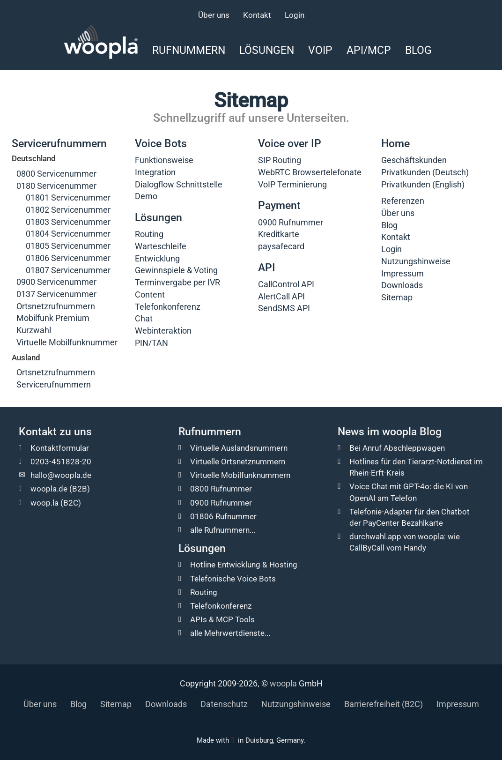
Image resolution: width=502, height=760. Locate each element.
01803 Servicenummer (68, 222)
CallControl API (286, 284)
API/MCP (369, 50)
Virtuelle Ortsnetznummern (237, 461)
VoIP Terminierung (292, 184)
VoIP (320, 50)
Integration (155, 172)
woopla (283, 683)
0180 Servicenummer (56, 186)
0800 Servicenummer (56, 174)
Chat (144, 318)
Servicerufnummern (59, 143)
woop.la (44, 502)
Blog (418, 50)
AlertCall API (281, 296)
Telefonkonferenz (167, 307)
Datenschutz (224, 704)
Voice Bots (161, 143)
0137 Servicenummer (56, 294)
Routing (149, 234)
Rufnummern (188, 50)
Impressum (402, 273)
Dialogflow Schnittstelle (178, 184)
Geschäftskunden (414, 160)
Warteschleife (160, 246)
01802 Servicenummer (68, 210)
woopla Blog (412, 431)
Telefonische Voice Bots (233, 578)
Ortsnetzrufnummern (55, 306)
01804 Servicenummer (68, 233)
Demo (146, 196)
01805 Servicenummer (68, 246)
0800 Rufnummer (221, 488)
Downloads (402, 285)
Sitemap (397, 297)
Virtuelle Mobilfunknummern (240, 475)
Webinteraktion (163, 330)
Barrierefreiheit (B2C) (383, 704)
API (266, 267)
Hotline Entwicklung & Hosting (243, 564)
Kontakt (257, 15)
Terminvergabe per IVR (177, 282)
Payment (279, 205)
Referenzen (402, 201)
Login (294, 15)
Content (150, 294)
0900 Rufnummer (290, 222)
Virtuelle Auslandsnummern (239, 448)
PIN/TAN (151, 343)
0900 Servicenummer (56, 282)
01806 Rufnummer (223, 516)
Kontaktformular (59, 448)
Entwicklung (157, 258)
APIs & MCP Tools (222, 619)
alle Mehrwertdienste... (230, 633)
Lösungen (266, 50)
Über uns (213, 15)
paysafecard (281, 246)
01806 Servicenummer (68, 258)
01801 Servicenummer (68, 197)
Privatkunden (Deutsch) (425, 172)
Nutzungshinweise (415, 261)
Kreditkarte (278, 234)
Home (395, 143)
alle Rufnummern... (222, 530)
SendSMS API (284, 308)
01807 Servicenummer (68, 270)
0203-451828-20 (60, 461)
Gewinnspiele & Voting (176, 270)
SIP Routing (279, 160)
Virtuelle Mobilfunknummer (67, 342)
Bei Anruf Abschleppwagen (397, 448)
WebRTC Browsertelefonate (310, 172)
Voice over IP (289, 143)
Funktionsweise (164, 160)
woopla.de (48, 488)
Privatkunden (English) (423, 184)
